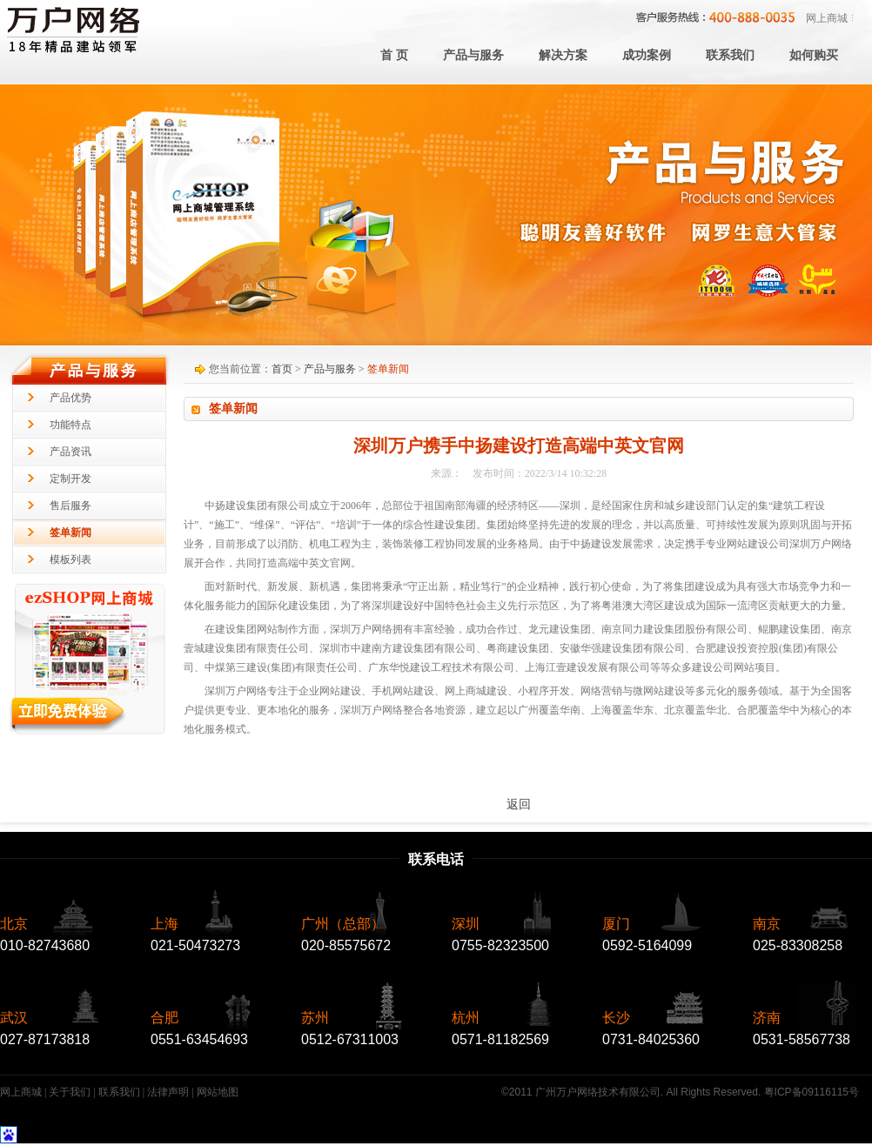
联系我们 (119, 1092)
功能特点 (70, 425)
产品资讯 (70, 452)
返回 (518, 804)
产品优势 (70, 398)
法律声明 (168, 1092)
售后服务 (70, 505)
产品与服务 (330, 369)
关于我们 (70, 1092)
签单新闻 (70, 532)
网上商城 (827, 18)
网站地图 (217, 1092)
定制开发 (70, 478)
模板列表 (70, 559)
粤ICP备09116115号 (811, 1092)
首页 (282, 369)
